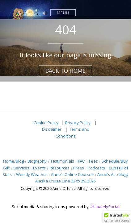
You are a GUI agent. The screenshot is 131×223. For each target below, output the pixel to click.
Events (39, 168)
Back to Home (65, 70)
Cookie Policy (46, 122)
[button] (117, 217)
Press (78, 168)
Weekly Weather (31, 174)
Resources (59, 168)
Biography (37, 161)
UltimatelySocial (104, 206)
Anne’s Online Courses (72, 174)
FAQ (81, 161)
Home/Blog (13, 161)
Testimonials (62, 161)
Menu (63, 12)
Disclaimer (52, 129)
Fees (93, 161)
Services (21, 168)
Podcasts (96, 168)
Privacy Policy (78, 122)
